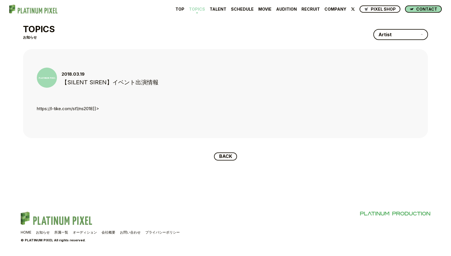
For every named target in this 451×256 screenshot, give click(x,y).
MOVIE (265, 9)
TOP (179, 9)
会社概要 (108, 232)
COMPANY (335, 9)
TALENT (218, 9)
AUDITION (286, 9)
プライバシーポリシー (162, 232)
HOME (26, 232)
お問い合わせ (130, 232)
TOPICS (197, 9)
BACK (225, 156)
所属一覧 (61, 232)
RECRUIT (310, 9)
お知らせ (43, 232)
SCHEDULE (242, 9)
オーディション (85, 232)
